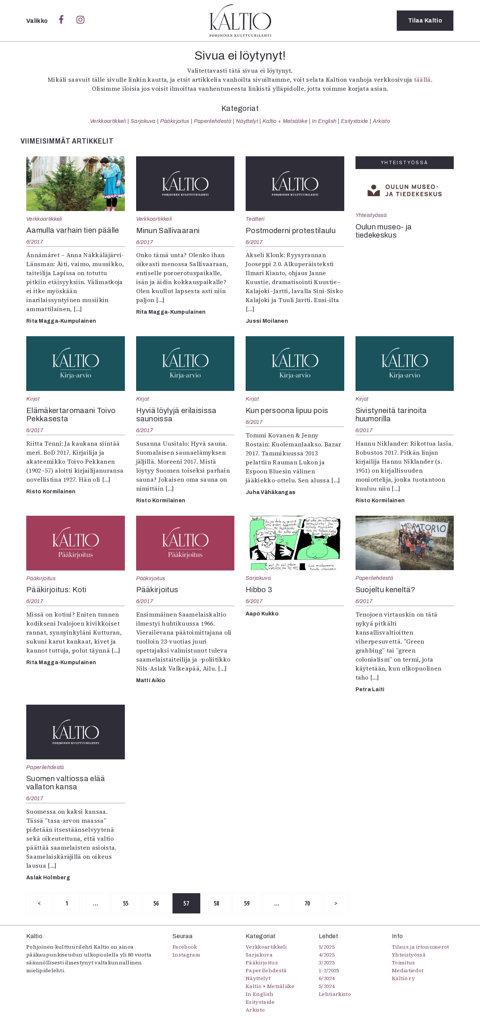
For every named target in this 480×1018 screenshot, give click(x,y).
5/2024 (326, 986)
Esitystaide (354, 121)
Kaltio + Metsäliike (285, 121)
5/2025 (326, 947)
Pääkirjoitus (174, 121)
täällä (422, 79)
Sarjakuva (143, 121)
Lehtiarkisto (335, 994)
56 (156, 903)
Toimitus (403, 963)
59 (247, 903)
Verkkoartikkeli (108, 121)
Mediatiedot (408, 971)
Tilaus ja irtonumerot (420, 947)
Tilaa (425, 20)
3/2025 (326, 963)
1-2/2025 (329, 971)
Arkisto (381, 121)
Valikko (37, 21)
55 (126, 903)
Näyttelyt (247, 121)
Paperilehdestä (212, 121)
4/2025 (326, 955)
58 (217, 903)
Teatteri (255, 219)
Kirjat (32, 399)
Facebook (184, 947)
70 (308, 903)
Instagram (186, 955)
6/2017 (35, 242)
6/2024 (326, 978)
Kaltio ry (403, 978)
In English (324, 121)
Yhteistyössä (371, 215)
